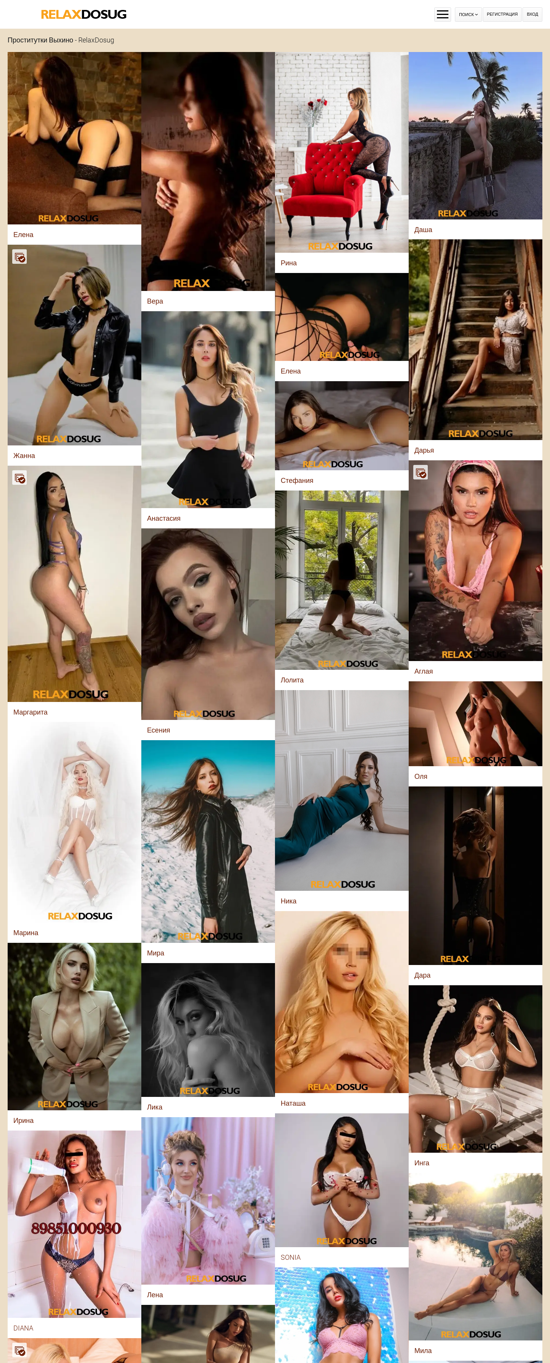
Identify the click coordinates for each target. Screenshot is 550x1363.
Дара (422, 975)
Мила (423, 1351)
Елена (23, 235)
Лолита (292, 680)
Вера (155, 301)
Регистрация (502, 14)
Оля (420, 776)
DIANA (23, 1328)
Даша (423, 230)
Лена (155, 1295)
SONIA (291, 1257)
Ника (288, 901)
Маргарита (30, 712)
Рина (289, 263)
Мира (155, 953)
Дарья (424, 450)
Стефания (297, 480)
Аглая (423, 671)
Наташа (293, 1103)
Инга (421, 1163)
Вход (532, 14)
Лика (154, 1107)
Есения (158, 730)
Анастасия (164, 518)
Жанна (24, 456)
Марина (25, 933)
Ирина (23, 1120)
